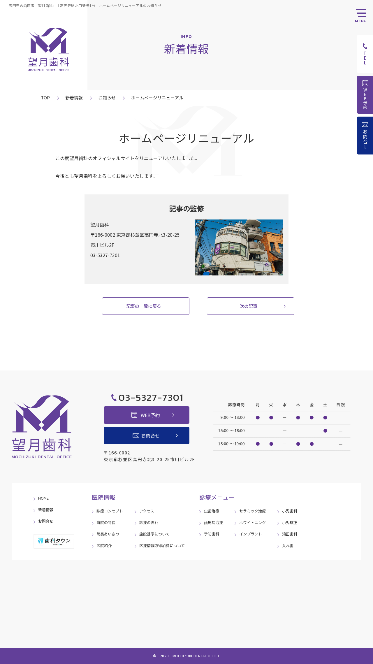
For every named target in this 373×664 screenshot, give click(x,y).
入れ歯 (287, 545)
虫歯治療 (211, 511)
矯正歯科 (289, 534)
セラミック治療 (252, 511)
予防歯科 (211, 534)
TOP (45, 97)
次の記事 (248, 306)
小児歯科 (289, 511)
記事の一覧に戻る (143, 306)
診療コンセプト (109, 511)
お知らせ (107, 97)
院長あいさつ (107, 534)
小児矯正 (289, 522)
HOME (43, 498)
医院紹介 (104, 545)
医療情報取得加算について (162, 545)
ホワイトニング (252, 522)
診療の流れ (148, 522)
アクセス (146, 511)
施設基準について (154, 534)
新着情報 (74, 97)
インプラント (250, 534)
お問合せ (45, 521)
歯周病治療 (213, 522)
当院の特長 (105, 522)
